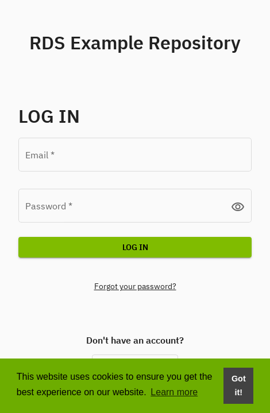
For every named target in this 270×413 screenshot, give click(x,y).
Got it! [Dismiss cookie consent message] (239, 385)
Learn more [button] (174, 392)
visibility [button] (238, 206)
